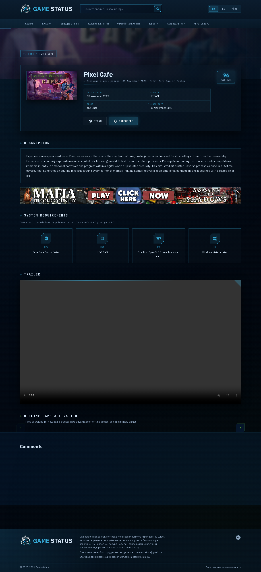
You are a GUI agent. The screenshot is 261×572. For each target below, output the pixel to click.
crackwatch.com (120, 556)
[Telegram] (238, 537)
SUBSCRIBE (123, 121)
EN (223, 8)
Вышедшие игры (70, 23)
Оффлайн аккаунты (128, 23)
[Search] (121, 8)
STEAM (95, 121)
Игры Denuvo (201, 23)
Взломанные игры (98, 23)
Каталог (47, 23)
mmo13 (146, 556)
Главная (29, 23)
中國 (234, 8)
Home (31, 53)
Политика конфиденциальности (223, 567)
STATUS (46, 9)
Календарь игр (176, 23)
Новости (153, 23)
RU (213, 8)
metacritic (135, 556)
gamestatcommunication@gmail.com (143, 552)
